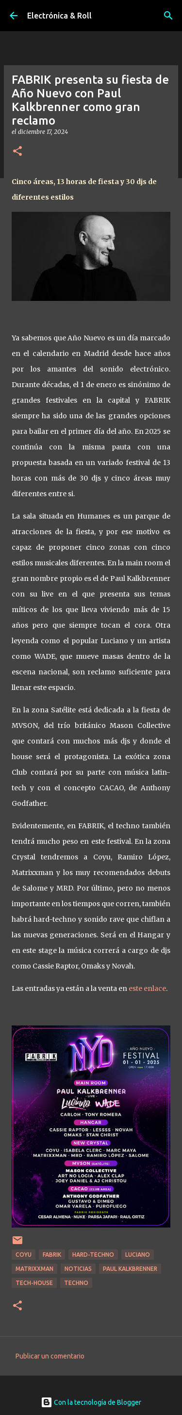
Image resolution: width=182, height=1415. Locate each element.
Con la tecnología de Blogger (91, 1402)
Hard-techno (93, 1254)
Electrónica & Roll (59, 15)
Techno (76, 1283)
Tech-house (34, 1283)
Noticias (78, 1269)
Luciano (137, 1254)
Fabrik (52, 1254)
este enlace (147, 988)
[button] (17, 151)
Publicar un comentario (50, 1356)
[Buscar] (168, 15)
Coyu (24, 1254)
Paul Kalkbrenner (130, 1269)
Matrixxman (34, 1269)
